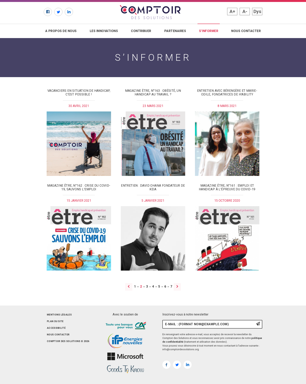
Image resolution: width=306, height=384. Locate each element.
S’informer (209, 31)
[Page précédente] (129, 287)
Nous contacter (246, 31)
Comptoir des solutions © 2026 (68, 341)
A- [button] (244, 11)
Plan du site (55, 321)
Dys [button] (257, 11)
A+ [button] (232, 11)
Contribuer (141, 31)
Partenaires (175, 31)
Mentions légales (59, 314)
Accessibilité (56, 328)
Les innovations (104, 31)
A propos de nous (61, 31)
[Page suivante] (177, 287)
